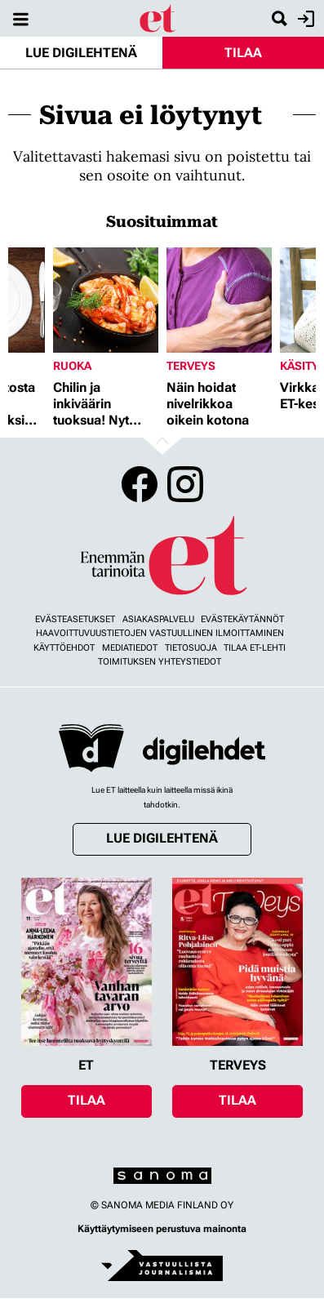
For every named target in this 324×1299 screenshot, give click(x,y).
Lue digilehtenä (81, 52)
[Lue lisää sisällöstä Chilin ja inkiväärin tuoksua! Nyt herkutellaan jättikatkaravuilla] (105, 300)
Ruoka (72, 365)
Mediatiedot (130, 648)
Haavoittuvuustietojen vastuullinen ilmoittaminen (160, 633)
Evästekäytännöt (242, 619)
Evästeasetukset (75, 619)
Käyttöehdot (64, 648)
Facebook (140, 484)
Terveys (190, 365)
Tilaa (243, 52)
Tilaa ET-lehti (255, 648)
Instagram (185, 484)
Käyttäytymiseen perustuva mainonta (162, 1228)
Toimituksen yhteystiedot (159, 661)
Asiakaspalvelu (158, 619)
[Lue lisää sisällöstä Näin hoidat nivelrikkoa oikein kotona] (219, 300)
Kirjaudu (304, 19)
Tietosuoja (191, 648)
